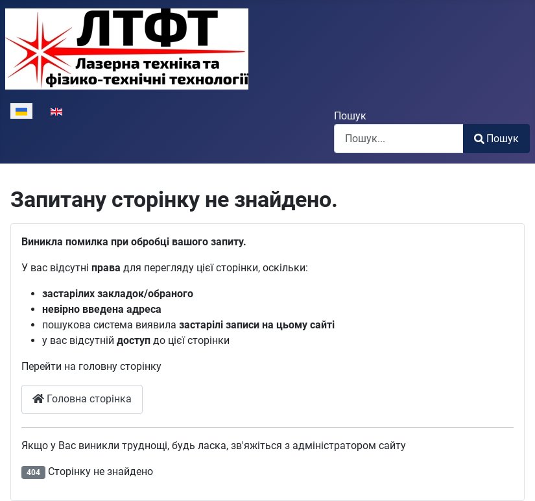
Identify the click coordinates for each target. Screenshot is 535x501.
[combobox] (399, 138)
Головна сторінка (82, 399)
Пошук (350, 116)
